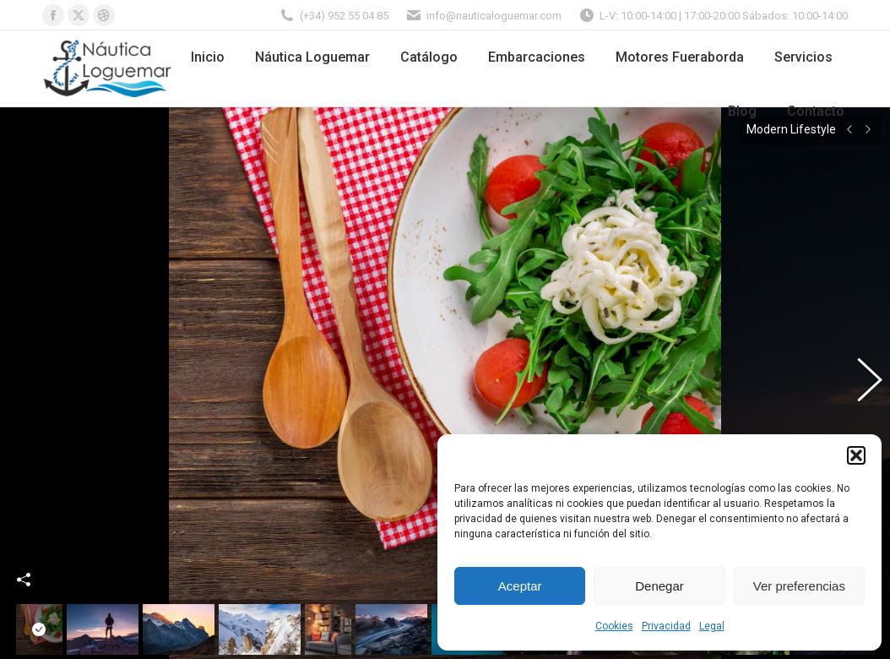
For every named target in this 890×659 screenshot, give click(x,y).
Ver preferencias (799, 586)
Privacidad (666, 626)
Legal (711, 626)
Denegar (659, 586)
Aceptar (520, 586)
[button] (856, 455)
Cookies (614, 626)
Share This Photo (23, 558)
